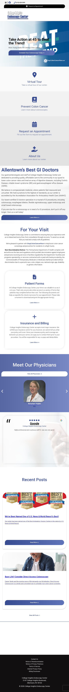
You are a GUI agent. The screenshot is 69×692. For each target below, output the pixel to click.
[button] (5, 2)
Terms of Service (34, 666)
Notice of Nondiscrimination (34, 661)
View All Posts (34, 615)
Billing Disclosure (34, 671)
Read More (33, 542)
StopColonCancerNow (35, 243)
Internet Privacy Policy (34, 669)
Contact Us (34, 659)
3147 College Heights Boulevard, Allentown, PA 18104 (34, 680)
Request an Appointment (34, 6)
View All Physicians (33, 374)
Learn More (34, 217)
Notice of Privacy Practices (34, 664)
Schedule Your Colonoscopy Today (31, 53)
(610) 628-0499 (19, 3)
